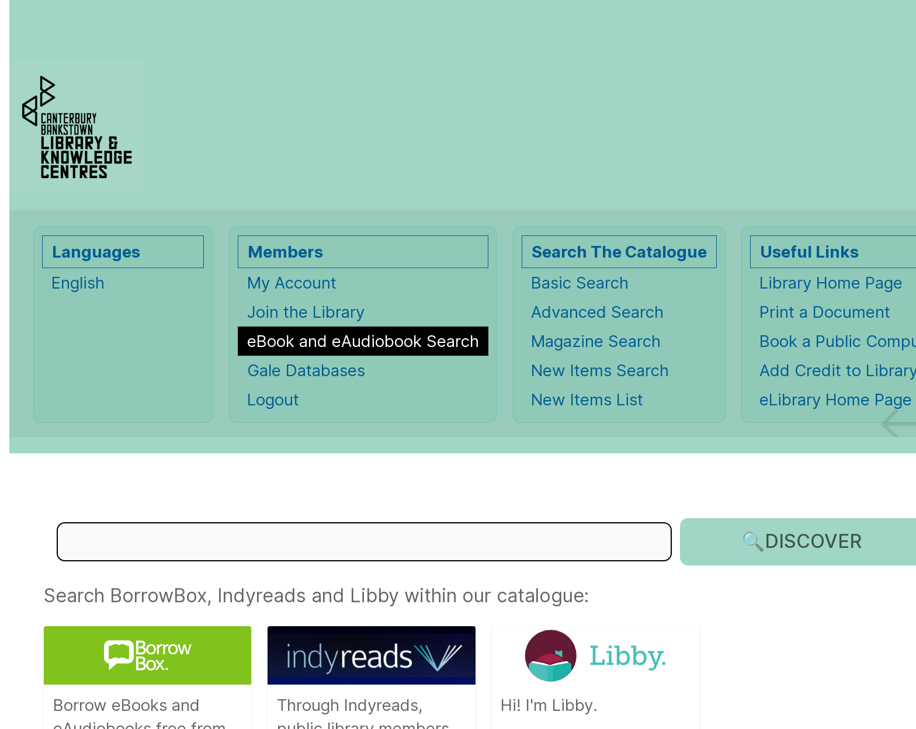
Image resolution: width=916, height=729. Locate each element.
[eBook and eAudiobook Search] (363, 341)
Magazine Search (596, 341)
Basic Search (580, 283)
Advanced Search (597, 312)
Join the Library (306, 312)
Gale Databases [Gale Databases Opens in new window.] (306, 370)
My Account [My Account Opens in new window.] (291, 283)
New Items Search (600, 370)
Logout (273, 399)
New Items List (587, 399)
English (78, 283)
